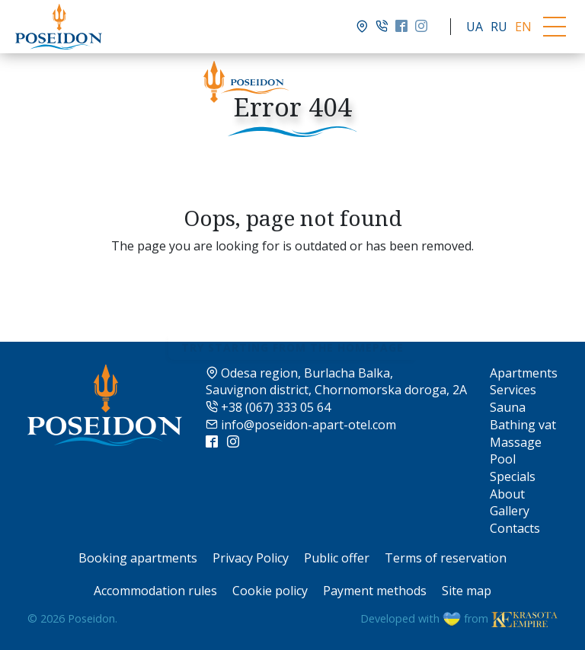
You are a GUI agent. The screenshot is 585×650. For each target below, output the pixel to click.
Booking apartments (137, 558)
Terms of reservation (446, 558)
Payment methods (375, 590)
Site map (466, 590)
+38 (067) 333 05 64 (268, 407)
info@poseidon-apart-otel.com (301, 424)
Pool (503, 459)
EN (523, 26)
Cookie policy (270, 590)
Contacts (515, 528)
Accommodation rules (155, 590)
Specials (512, 476)
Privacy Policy (251, 558)
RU (499, 26)
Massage (516, 442)
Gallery (509, 510)
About (507, 494)
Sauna (508, 407)
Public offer (336, 558)
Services (513, 389)
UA (474, 26)
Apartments (524, 373)
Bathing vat (523, 424)
